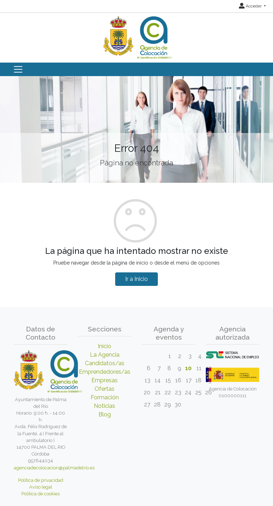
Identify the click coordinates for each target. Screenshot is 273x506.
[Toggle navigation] (18, 69)
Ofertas (104, 388)
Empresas (104, 380)
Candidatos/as (104, 363)
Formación (105, 397)
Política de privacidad (40, 480)
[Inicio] (136, 35)
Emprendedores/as (104, 371)
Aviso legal (40, 487)
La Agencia (104, 354)
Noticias (104, 406)
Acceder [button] (251, 6)
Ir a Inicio (136, 279)
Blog (104, 414)
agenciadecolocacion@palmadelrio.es (54, 467)
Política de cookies (40, 493)
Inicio (104, 346)
